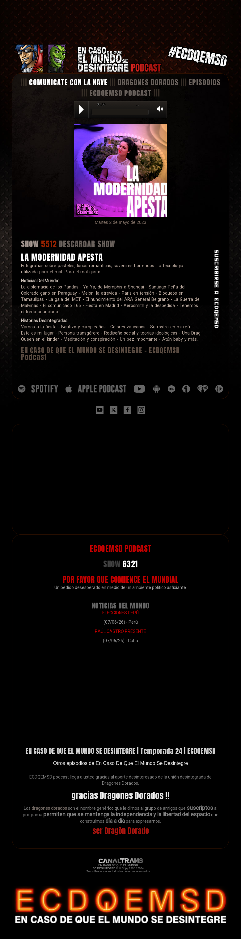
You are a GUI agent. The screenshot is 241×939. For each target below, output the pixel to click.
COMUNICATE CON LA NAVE (68, 82)
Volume (158, 109)
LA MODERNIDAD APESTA (62, 257)
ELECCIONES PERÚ (120, 612)
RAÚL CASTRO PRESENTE (120, 631)
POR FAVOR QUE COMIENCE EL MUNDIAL (121, 579)
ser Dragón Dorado (120, 830)
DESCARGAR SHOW (87, 244)
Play (81, 109)
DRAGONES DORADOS (148, 82)
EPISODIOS (205, 82)
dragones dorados (49, 808)
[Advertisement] (120, 22)
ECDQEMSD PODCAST (121, 93)
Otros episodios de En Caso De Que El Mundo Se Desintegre (120, 763)
